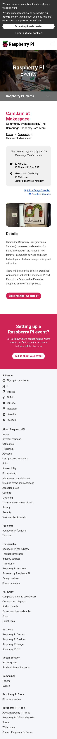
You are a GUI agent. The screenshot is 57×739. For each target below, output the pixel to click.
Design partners (10, 578)
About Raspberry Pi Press (16, 712)
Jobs (5, 463)
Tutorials (7, 535)
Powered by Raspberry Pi (16, 573)
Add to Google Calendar (37, 190)
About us (7, 453)
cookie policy (10, 16)
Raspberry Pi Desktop (14, 639)
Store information (11, 699)
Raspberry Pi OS (11, 649)
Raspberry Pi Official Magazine (18, 717)
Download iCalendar (40, 194)
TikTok (8, 397)
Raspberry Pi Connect (14, 634)
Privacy (6, 507)
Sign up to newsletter (15, 380)
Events (28, 70)
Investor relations (11, 439)
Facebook (9, 420)
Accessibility (9, 468)
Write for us (8, 727)
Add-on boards (10, 606)
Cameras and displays (14, 601)
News (5, 434)
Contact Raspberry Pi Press (17, 732)
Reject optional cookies (28, 33)
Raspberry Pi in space (14, 568)
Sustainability (9, 473)
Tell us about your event (28, 356)
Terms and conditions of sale (17, 502)
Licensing (7, 497)
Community (23, 134)
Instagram (9, 408)
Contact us (8, 443)
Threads (8, 391)
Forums (6, 680)
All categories (9, 662)
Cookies (6, 492)
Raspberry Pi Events (20, 96)
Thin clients (8, 563)
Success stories (11, 583)
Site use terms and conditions (18, 483)
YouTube (9, 403)
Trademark (8, 448)
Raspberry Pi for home (14, 530)
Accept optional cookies (29, 26)
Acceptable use (10, 487)
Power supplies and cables (16, 611)
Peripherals (8, 621)
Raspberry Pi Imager (13, 644)
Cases (5, 616)
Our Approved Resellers (15, 458)
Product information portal (16, 667)
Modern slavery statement (16, 478)
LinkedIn (9, 414)
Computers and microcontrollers (19, 596)
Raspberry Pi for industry (15, 549)
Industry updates (11, 558)
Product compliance (13, 553)
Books (5, 722)
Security (6, 512)
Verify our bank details (14, 517)
